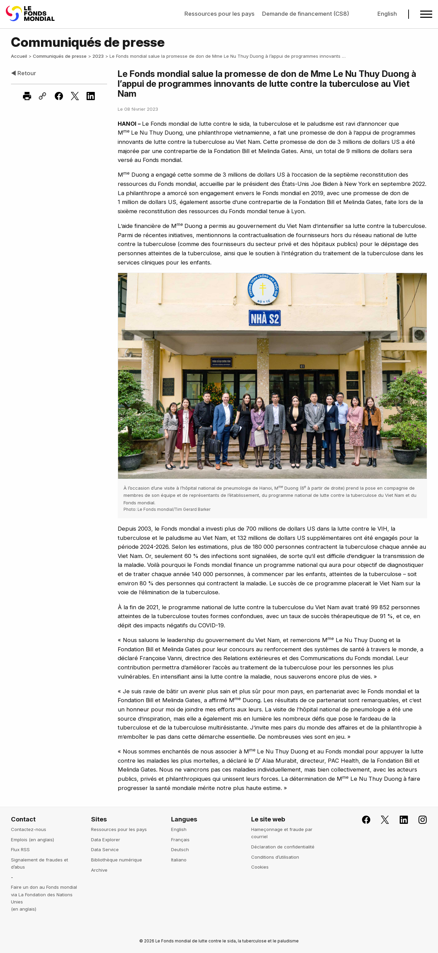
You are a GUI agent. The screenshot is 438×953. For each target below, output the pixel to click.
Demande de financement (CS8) (305, 13)
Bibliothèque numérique (116, 859)
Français (180, 839)
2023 (98, 56)
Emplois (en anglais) (32, 839)
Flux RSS (20, 849)
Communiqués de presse (60, 56)
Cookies (260, 867)
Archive (99, 870)
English (387, 13)
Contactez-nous (28, 829)
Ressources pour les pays (219, 13)
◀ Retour (23, 73)
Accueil (19, 56)
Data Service (105, 849)
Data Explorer (105, 839)
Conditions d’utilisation (275, 857)
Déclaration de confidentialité (282, 846)
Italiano (178, 859)
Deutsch (180, 849)
